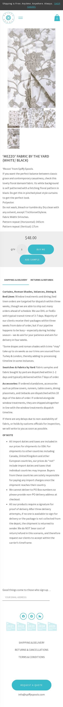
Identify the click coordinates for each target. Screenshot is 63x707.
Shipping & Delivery (31, 642)
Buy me (41, 249)
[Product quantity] (21, 249)
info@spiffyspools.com (31, 694)
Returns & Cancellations (31, 649)
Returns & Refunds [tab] (42, 279)
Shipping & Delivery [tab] (15, 279)
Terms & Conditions (31, 657)
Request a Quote (31, 685)
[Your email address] (26, 597)
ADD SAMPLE (32, 259)
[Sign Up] (55, 598)
